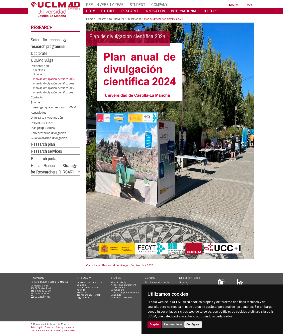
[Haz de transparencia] (222, 283)
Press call (82, 292)
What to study (118, 282)
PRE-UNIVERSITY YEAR (105, 4)
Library (183, 282)
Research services (46, 151)
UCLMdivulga (42, 60)
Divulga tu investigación (47, 117)
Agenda (81, 289)
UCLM (90, 11)
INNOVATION (155, 11)
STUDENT (137, 4)
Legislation (83, 297)
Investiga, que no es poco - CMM (53, 107)
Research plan (43, 144)
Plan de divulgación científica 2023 (53, 83)
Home (89, 19)
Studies (116, 277)
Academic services (121, 297)
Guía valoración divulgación (49, 138)
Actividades (39, 112)
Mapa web (69, 330)
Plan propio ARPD (43, 128)
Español (233, 4)
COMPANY (159, 4)
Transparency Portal (88, 294)
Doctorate (39, 53)
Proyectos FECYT (43, 122)
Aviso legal (36, 327)
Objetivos (39, 70)
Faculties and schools (157, 282)
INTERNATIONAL (184, 11)
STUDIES (108, 11)
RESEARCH (130, 11)
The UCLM (84, 277)
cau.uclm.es (40, 296)
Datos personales (64, 327)
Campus (81, 284)
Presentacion (40, 66)
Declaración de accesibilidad (46, 330)
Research (41, 27)
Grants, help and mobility (125, 292)
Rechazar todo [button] (173, 324)
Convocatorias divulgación (48, 133)
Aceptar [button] (154, 324)
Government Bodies (88, 287)
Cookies (49, 327)
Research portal (44, 159)
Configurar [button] (193, 324)
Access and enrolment (123, 284)
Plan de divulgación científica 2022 (53, 88)
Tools (249, 4)
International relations (89, 282)
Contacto (37, 97)
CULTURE (210, 11)
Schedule (116, 294)
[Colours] (240, 283)
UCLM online (118, 287)
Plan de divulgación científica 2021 (53, 92)
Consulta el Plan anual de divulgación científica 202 (119, 265)
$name (37, 74)
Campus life (117, 289)
